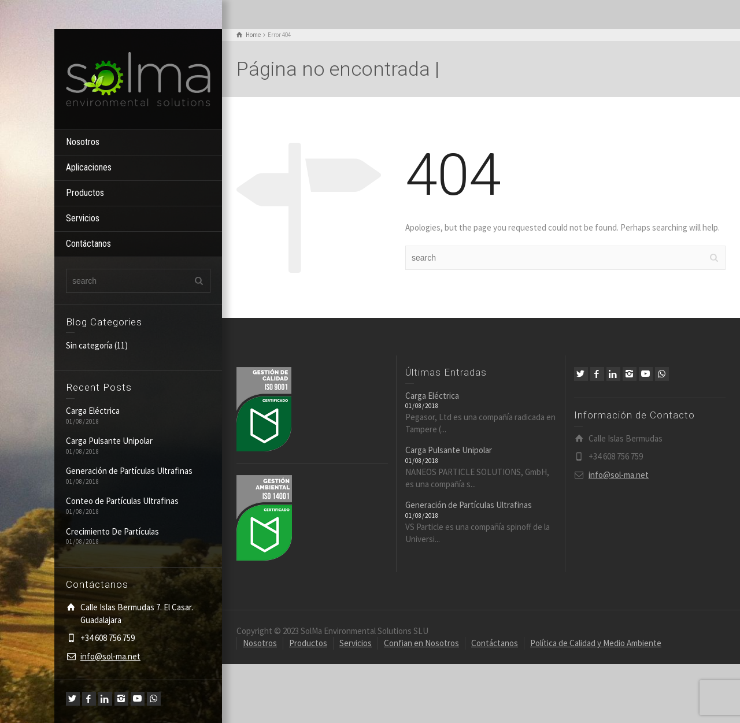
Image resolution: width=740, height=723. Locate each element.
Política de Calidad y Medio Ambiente (595, 642)
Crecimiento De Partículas (112, 531)
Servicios (82, 218)
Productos (85, 192)
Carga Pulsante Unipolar (109, 440)
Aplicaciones (89, 167)
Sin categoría (89, 345)
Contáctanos (88, 243)
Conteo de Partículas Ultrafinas (122, 500)
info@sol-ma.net (110, 656)
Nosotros (82, 141)
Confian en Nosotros (421, 642)
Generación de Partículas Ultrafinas (129, 470)
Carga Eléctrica (93, 410)
